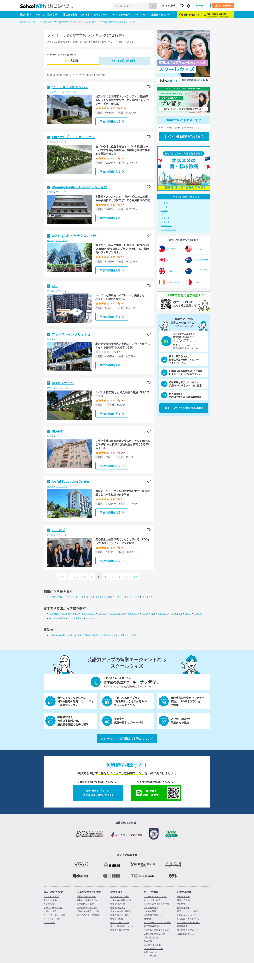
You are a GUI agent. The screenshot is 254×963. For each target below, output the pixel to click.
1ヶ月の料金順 (126, 60)
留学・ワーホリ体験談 (187, 911)
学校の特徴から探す (86, 896)
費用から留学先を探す (87, 900)
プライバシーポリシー (154, 933)
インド (188, 613)
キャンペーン (140, 14)
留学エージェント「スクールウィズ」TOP (38, 21)
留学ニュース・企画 (119, 922)
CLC (55, 286)
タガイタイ (147, 596)
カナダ (76, 613)
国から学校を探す (53, 891)
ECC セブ (58, 530)
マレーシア (163, 613)
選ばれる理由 (70, 14)
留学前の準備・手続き (120, 911)
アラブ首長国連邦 (75, 618)
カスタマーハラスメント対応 (157, 922)
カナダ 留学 (49, 903)
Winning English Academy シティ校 (79, 187)
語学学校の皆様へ (152, 915)
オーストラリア (88, 613)
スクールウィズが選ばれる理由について (127, 738)
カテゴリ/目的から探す (47, 14)
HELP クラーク (63, 383)
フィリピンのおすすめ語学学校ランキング (116, 21)
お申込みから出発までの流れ (62, 635)
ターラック (122, 596)
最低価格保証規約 (152, 926)
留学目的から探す (85, 903)
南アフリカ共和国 (57, 618)
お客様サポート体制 (127, 635)
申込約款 (148, 941)
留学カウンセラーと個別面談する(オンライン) (98, 793)
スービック (166, 225)
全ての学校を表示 (59, 74)
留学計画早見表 (151, 907)
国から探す (25, 14)
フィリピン (70, 91)
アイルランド (133, 613)
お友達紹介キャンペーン (188, 918)
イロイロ (165, 218)
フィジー (198, 613)
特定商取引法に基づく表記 (156, 929)
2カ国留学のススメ (186, 933)
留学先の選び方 (117, 907)
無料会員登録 (223, 5)
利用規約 (148, 918)
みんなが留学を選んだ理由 (156, 903)
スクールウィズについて (155, 896)
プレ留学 (85, 14)
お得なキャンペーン (186, 915)
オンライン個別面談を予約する (183, 136)
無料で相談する (189, 14)
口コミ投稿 (168, 5)
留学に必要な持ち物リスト (89, 635)
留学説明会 (182, 926)
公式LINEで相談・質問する (158, 792)
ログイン (201, 5)
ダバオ (89, 596)
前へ (61, 576)
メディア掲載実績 (127, 855)
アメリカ (66, 613)
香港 (153, 613)
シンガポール (176, 613)
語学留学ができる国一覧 (69, 21)
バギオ (164, 210)
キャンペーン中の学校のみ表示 (89, 74)
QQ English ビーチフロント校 (74, 235)
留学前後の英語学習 (119, 929)
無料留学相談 (183, 896)
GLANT (57, 431)
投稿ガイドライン (152, 937)
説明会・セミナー (160, 14)
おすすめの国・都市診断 (88, 915)
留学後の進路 (116, 918)
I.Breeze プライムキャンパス (73, 137)
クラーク (51, 387)
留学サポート (101, 14)
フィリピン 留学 (51, 896)
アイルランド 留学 (52, 918)
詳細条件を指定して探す (88, 911)
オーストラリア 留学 (53, 907)
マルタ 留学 (49, 922)
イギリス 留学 (50, 911)
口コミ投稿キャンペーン (188, 922)
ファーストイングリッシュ (71, 334)
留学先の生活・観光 (119, 915)
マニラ (164, 206)
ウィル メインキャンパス (70, 87)
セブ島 (50, 141)
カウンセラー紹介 (121, 14)
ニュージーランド (117, 613)
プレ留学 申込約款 (152, 944)
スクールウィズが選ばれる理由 (184, 408)
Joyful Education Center (71, 481)
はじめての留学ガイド (187, 929)
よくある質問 (150, 911)
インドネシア (92, 618)
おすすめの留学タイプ (120, 900)
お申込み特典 (109, 635)
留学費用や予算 (117, 903)
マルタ (145, 613)
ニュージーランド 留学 (54, 915)
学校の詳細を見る (112, 121)
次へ (135, 576)
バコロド (165, 221)
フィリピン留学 (89, 21)
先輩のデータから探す (87, 907)
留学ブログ (116, 891)
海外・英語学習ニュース (121, 926)
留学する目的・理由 (119, 896)
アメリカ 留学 (50, 900)
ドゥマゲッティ (55, 91)
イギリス (102, 613)
